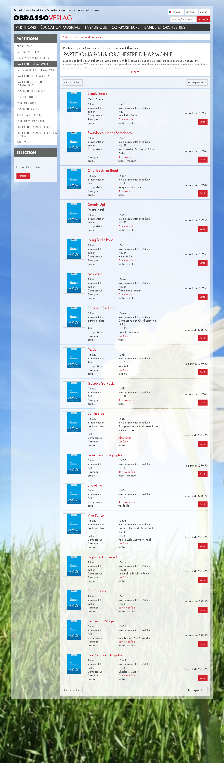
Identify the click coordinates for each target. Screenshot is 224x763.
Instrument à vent (29, 115)
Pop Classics (97, 591)
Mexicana (95, 274)
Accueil (18, 10)
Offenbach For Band (103, 170)
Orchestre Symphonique (33, 127)
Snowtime (95, 485)
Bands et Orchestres (164, 27)
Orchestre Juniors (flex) (33, 76)
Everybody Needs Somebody (110, 133)
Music (92, 349)
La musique (96, 27)
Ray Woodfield (127, 119)
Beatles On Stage (101, 621)
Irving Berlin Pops (100, 240)
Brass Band (24, 46)
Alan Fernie (124, 437)
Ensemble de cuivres (30, 91)
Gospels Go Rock (101, 383)
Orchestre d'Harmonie (32, 64)
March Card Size (30, 167)
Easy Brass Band (27, 52)
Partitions (26, 27)
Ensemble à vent (27, 109)
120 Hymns (23, 142)
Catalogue (65, 10)
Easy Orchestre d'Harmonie (35, 70)
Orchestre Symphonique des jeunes (36, 134)
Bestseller (52, 10)
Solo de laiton (26, 103)
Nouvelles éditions (34, 10)
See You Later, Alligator (105, 655)
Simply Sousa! (98, 93)
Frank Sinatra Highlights (105, 455)
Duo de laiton (26, 97)
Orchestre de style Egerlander (29, 83)
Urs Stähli (123, 335)
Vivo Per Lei (96, 515)
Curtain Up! (96, 204)
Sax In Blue (96, 413)
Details (203, 121)
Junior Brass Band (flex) (33, 58)
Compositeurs (126, 27)
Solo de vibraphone (30, 121)
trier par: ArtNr (72, 82)
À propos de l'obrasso (86, 10)
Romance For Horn (101, 308)
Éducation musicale (60, 27)
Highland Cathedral (102, 557)
